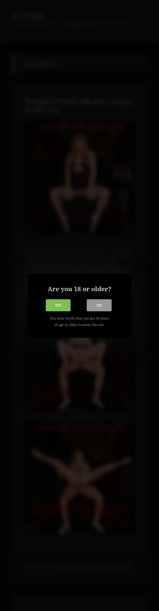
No (99, 305)
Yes (58, 305)
